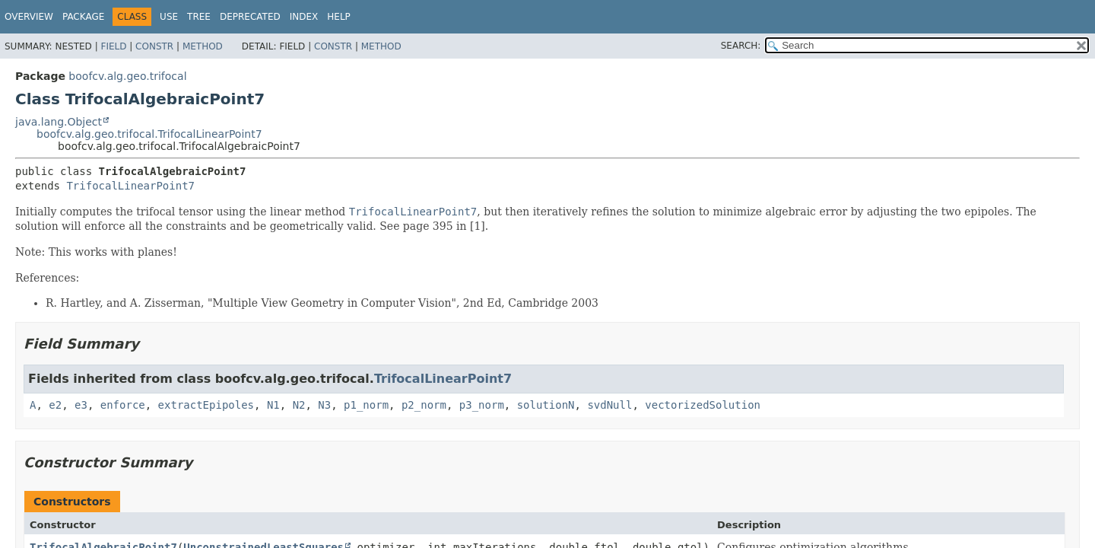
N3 (324, 405)
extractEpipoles (206, 405)
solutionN (546, 405)
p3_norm (481, 405)
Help (339, 16)
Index (304, 16)
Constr (154, 46)
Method (202, 46)
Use (169, 16)
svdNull (609, 405)
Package (83, 16)
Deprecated (250, 16)
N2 (299, 405)
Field (113, 46)
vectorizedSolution (702, 405)
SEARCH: (741, 45)
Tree (199, 16)
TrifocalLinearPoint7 (130, 186)
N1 (273, 405)
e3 (81, 405)
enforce (122, 405)
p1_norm (366, 405)
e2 (55, 405)
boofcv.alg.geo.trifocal (127, 76)
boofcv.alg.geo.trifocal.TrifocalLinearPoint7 (149, 134)
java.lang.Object (58, 122)
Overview (29, 16)
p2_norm (424, 405)
